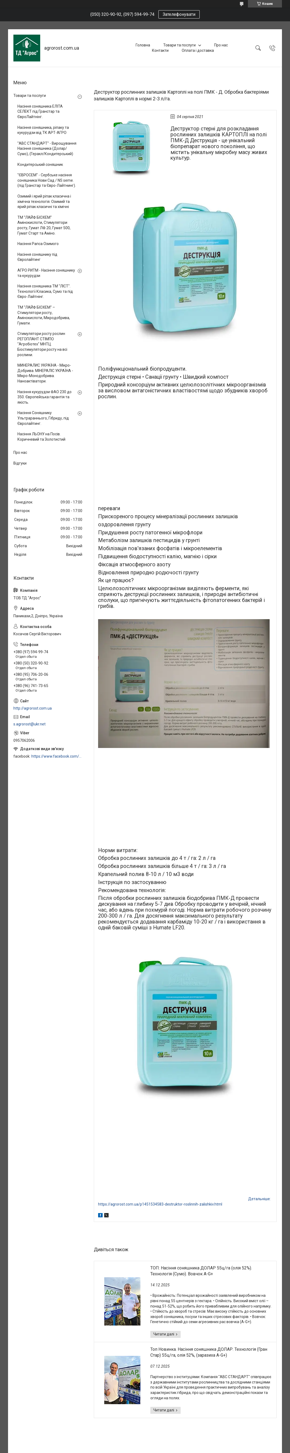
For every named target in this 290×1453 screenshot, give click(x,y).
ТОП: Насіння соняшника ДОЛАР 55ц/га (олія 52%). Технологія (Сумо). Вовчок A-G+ (201, 1270)
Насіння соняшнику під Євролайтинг (37, 257)
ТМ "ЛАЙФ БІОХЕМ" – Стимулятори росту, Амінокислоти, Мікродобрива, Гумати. (43, 315)
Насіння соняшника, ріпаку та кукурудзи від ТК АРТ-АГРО (43, 130)
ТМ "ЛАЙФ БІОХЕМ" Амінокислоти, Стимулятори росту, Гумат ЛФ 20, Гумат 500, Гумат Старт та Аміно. (43, 225)
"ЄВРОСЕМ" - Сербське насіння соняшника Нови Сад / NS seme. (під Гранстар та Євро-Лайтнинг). (46, 180)
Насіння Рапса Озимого (38, 244)
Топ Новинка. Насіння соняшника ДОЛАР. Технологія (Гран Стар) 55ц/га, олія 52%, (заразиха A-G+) (208, 1352)
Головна (143, 45)
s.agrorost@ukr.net (29, 724)
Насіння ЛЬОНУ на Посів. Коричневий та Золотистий (41, 436)
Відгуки (20, 463)
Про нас (221, 45)
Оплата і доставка (198, 50)
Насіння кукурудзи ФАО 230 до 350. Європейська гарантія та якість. (44, 397)
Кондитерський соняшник (40, 164)
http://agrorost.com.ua (32, 708)
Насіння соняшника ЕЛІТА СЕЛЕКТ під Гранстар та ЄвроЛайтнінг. (40, 111)
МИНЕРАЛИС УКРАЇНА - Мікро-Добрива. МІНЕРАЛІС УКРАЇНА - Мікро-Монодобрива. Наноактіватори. (45, 373)
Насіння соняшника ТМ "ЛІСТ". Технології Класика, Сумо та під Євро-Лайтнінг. (45, 291)
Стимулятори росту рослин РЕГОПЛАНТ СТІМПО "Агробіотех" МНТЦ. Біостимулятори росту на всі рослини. (42, 344)
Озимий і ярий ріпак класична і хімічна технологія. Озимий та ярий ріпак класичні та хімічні (44, 201)
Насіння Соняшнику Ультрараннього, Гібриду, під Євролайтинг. (43, 418)
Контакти (160, 50)
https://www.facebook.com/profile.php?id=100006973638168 (57, 756)
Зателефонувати (179, 14)
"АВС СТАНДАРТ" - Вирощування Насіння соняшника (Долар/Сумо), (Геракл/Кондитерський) (46, 148)
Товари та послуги (179, 45)
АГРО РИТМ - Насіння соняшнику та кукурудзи (46, 273)
